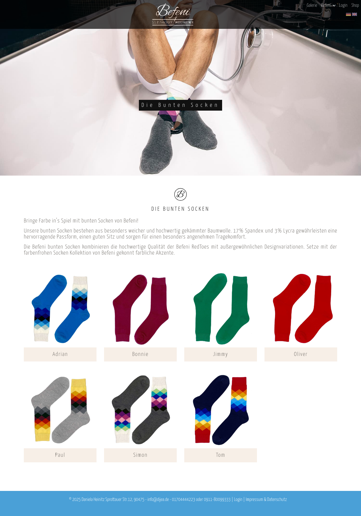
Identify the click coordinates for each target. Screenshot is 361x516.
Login (343, 5)
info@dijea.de (158, 499)
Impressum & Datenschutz (266, 499)
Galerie (312, 5)
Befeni (328, 5)
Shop (355, 5)
